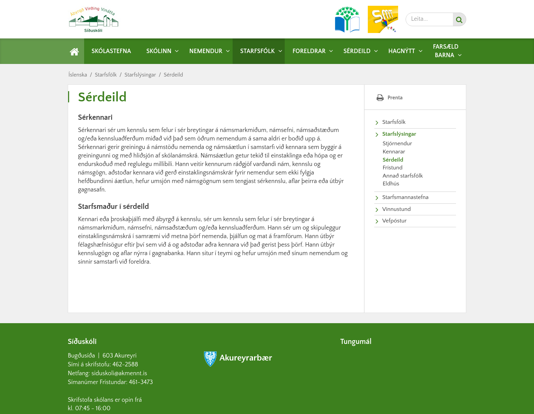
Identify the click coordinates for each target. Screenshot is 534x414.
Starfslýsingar (140, 75)
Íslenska (77, 75)
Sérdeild (173, 75)
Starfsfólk (105, 75)
